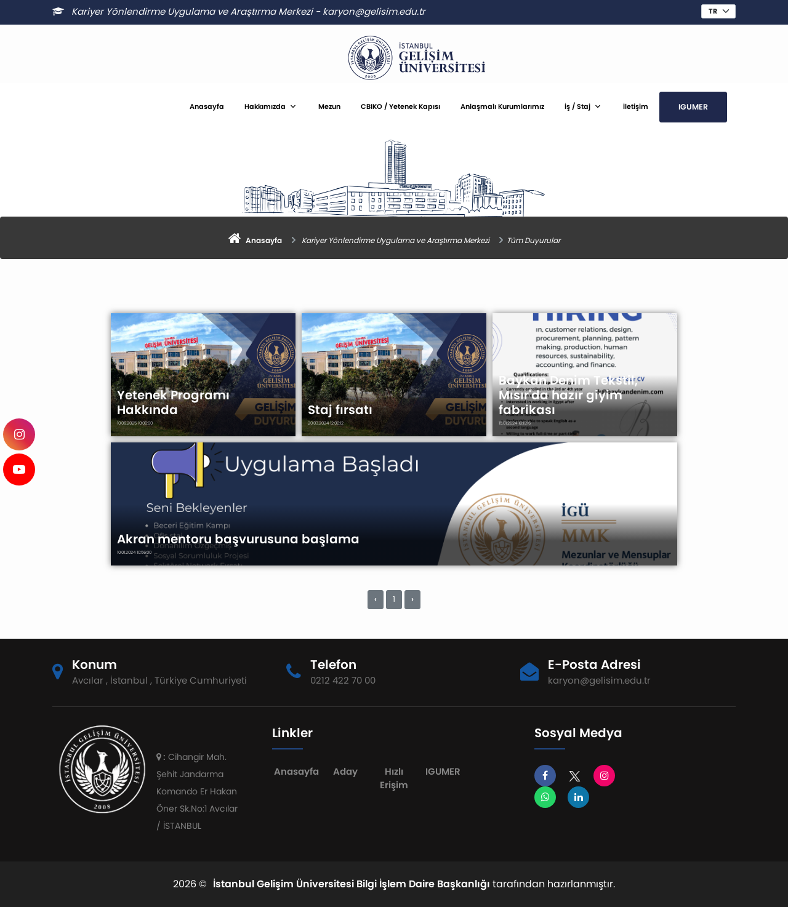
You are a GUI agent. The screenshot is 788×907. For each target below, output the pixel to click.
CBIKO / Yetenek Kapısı (400, 106)
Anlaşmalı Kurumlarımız (502, 106)
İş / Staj (577, 106)
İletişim (635, 106)
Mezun (329, 106)
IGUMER (693, 107)
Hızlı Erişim (394, 778)
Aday (345, 771)
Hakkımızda (265, 106)
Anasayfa (207, 106)
